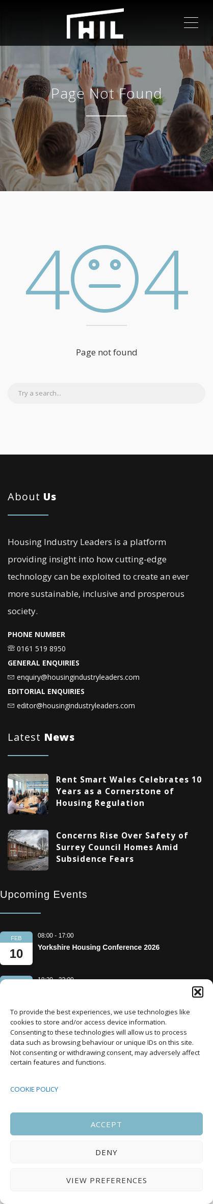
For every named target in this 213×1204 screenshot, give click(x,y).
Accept (106, 1124)
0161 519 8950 (41, 648)
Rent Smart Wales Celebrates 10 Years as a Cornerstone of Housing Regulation (129, 791)
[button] (198, 992)
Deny (106, 1152)
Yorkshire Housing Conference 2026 (98, 947)
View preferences (106, 1180)
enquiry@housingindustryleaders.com (78, 677)
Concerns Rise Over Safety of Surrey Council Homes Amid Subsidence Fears (122, 847)
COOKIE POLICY (34, 1089)
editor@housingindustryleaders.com (76, 705)
